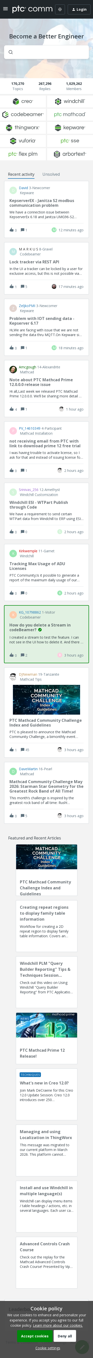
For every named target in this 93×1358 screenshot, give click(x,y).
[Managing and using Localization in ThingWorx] (47, 1150)
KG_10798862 (30, 612)
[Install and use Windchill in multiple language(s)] (47, 1207)
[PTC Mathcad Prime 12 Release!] (47, 1038)
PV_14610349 (29, 428)
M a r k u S (28, 249)
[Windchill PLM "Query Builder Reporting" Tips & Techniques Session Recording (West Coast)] (47, 982)
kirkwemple (28, 551)
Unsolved (51, 174)
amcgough (27, 367)
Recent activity (21, 174)
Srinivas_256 (28, 489)
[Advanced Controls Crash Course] (47, 1263)
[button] (46, 1348)
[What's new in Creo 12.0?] (47, 1094)
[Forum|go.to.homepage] (28, 9)
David (23, 188)
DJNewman (28, 674)
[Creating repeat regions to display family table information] (47, 926)
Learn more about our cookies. (58, 1325)
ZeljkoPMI (27, 306)
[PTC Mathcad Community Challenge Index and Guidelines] (47, 870)
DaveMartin (28, 769)
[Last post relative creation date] (71, 230)
